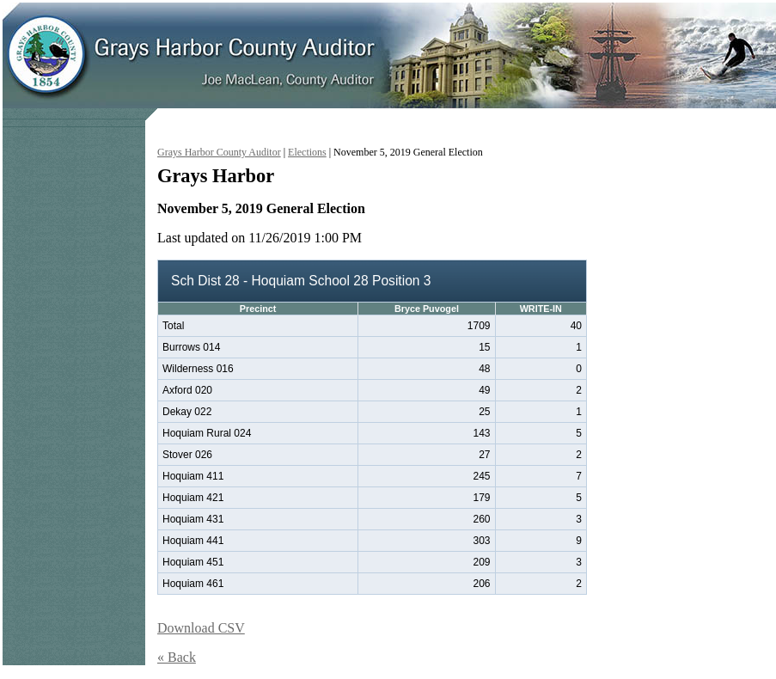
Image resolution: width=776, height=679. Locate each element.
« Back (176, 657)
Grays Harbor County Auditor (219, 152)
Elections (307, 152)
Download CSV (201, 628)
